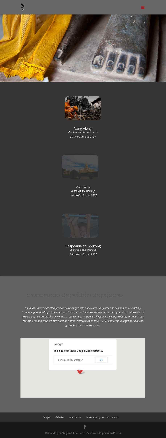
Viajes (46, 417)
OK (101, 359)
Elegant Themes (72, 433)
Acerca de (75, 417)
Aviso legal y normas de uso (102, 417)
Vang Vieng (83, 128)
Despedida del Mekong (83, 246)
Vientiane (83, 187)
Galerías (60, 417)
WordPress (114, 433)
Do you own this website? (70, 360)
